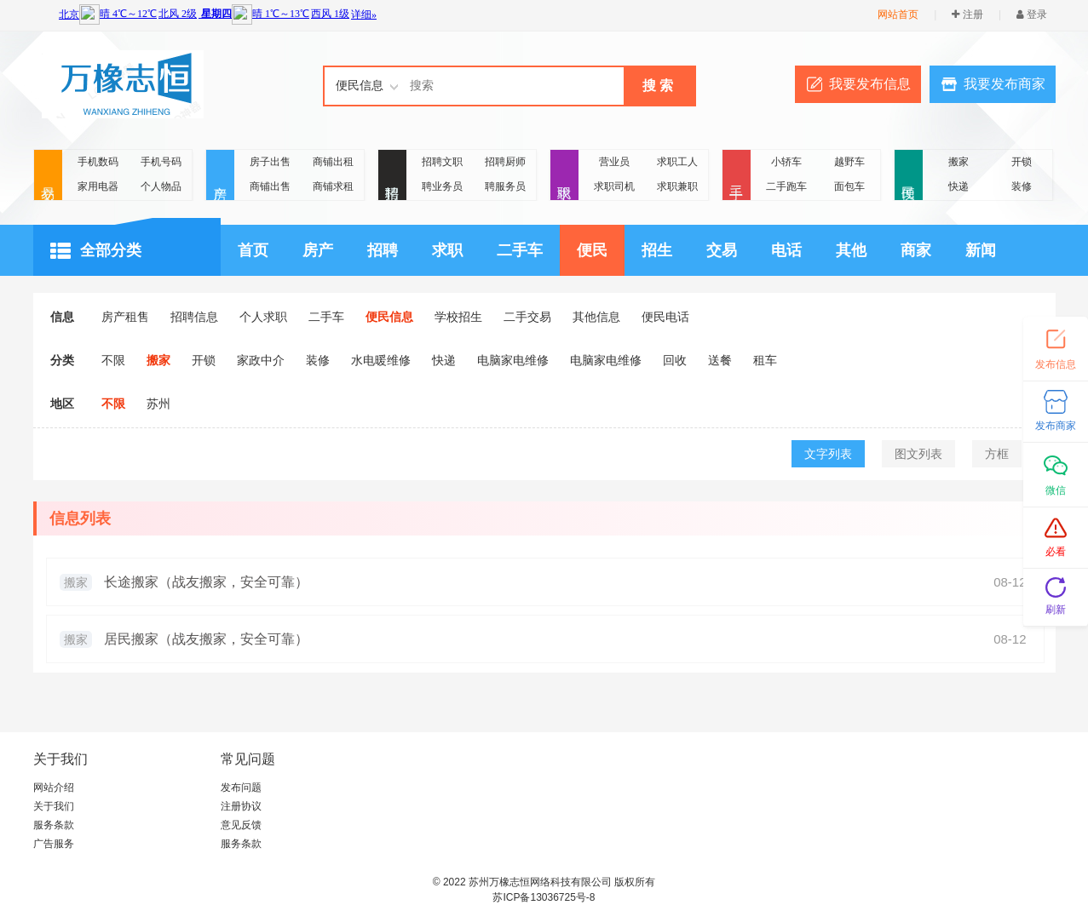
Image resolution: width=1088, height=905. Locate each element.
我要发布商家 (1004, 84)
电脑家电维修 (513, 360)
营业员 (614, 162)
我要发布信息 (870, 84)
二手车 (520, 250)
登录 (1031, 14)
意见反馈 (241, 825)
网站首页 (898, 14)
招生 (657, 250)
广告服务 (53, 844)
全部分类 (95, 251)
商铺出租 (333, 162)
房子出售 (270, 162)
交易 (48, 176)
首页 (253, 250)
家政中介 (261, 360)
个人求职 (263, 317)
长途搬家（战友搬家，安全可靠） (206, 582)
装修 (1021, 186)
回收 (675, 360)
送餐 (720, 360)
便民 (909, 176)
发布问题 (241, 787)
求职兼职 (677, 186)
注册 (967, 14)
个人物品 (161, 186)
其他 (851, 250)
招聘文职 (442, 162)
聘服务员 (505, 186)
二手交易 (527, 317)
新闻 (980, 250)
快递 (958, 186)
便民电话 (665, 317)
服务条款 (53, 825)
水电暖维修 (381, 360)
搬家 (958, 162)
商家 (916, 250)
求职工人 (677, 162)
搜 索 (657, 85)
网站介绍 (53, 787)
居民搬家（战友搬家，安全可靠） (206, 639)
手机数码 (98, 162)
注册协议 (241, 806)
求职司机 (614, 186)
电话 (786, 250)
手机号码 (161, 162)
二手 (736, 176)
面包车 (849, 186)
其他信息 (596, 317)
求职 (564, 176)
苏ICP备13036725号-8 (543, 897)
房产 (220, 176)
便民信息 (389, 317)
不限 (113, 360)
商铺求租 (333, 186)
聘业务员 (442, 186)
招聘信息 (194, 317)
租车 (765, 360)
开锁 (1021, 162)
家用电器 (98, 186)
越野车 (849, 162)
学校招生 (458, 317)
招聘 (392, 176)
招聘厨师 (505, 162)
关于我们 (53, 806)
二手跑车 (786, 186)
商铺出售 (270, 186)
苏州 (158, 403)
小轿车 (786, 162)
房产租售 (125, 317)
